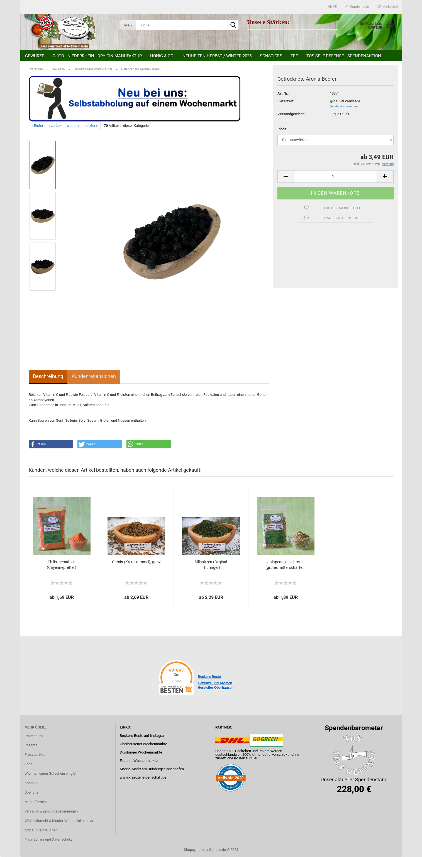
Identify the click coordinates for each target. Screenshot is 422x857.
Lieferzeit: (285, 101)
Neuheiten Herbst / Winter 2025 (217, 55)
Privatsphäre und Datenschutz (48, 839)
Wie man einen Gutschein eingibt (50, 773)
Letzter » (91, 126)
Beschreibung (48, 376)
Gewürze (34, 55)
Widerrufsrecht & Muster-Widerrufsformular (59, 821)
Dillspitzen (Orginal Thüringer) (211, 565)
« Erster (37, 126)
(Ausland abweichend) (345, 106)
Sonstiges (271, 55)
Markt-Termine (36, 802)
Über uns (31, 792)
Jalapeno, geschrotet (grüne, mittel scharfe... (285, 565)
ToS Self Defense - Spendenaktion (343, 55)
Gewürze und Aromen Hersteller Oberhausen (216, 685)
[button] (51, 444)
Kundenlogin (357, 7)
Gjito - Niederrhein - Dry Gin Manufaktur (97, 55)
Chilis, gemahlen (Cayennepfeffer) (61, 565)
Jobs (28, 764)
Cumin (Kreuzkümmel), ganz (136, 562)
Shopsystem (194, 850)
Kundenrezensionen (94, 376)
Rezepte (31, 745)
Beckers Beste (209, 677)
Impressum (34, 736)
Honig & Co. (162, 55)
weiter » (73, 126)
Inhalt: (282, 129)
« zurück (55, 126)
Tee (294, 55)
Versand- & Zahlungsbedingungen (51, 811)
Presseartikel (35, 754)
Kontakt (31, 783)
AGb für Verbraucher (41, 830)
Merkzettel (387, 7)
